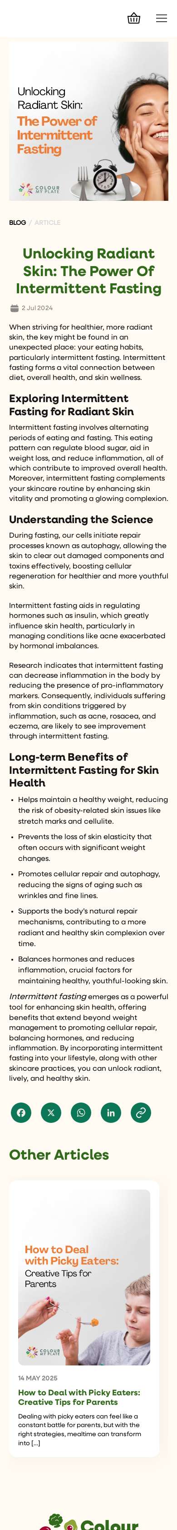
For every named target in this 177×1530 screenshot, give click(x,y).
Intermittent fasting (47, 997)
